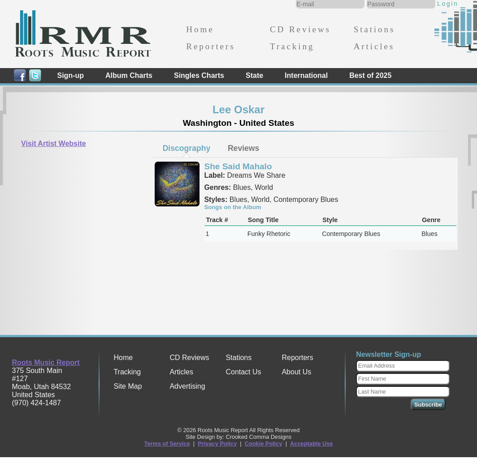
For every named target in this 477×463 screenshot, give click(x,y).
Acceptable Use (311, 443)
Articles (374, 46)
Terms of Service (167, 443)
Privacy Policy (217, 443)
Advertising (187, 386)
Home (200, 29)
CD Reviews (300, 29)
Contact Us (243, 372)
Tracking (292, 46)
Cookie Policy (263, 443)
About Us (296, 372)
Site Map (127, 386)
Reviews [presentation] (243, 148)
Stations (374, 29)
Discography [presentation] (187, 148)
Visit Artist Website (53, 143)
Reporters (210, 46)
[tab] (186, 148)
